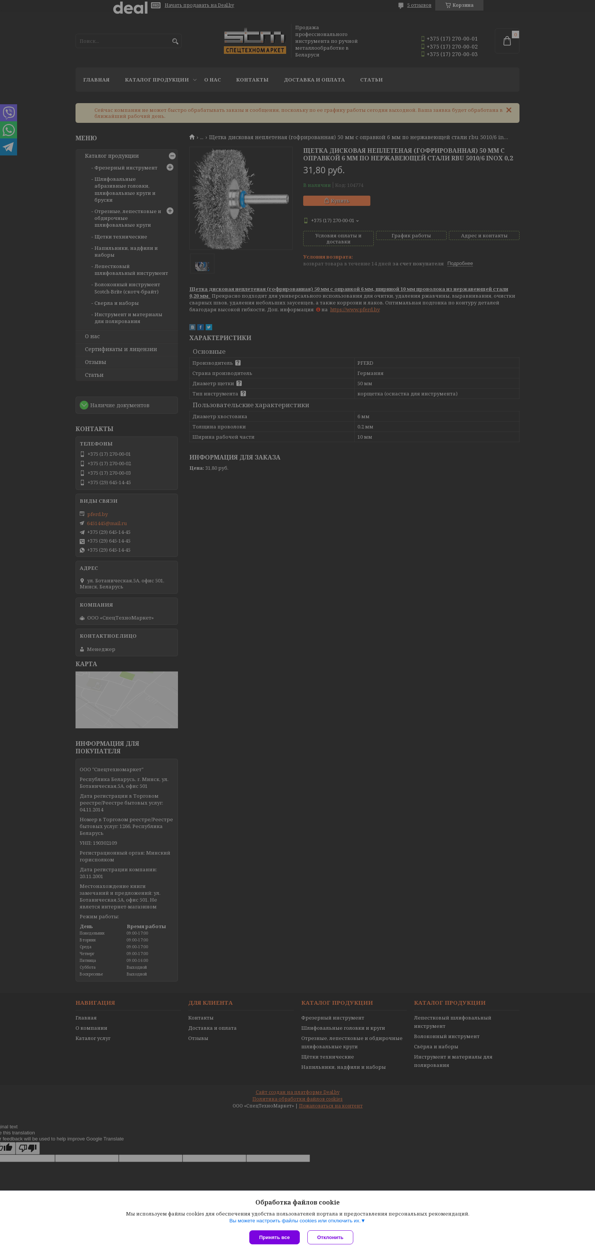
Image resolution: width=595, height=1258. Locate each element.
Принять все (274, 1237)
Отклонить (330, 1237)
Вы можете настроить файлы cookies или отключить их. (294, 1220)
